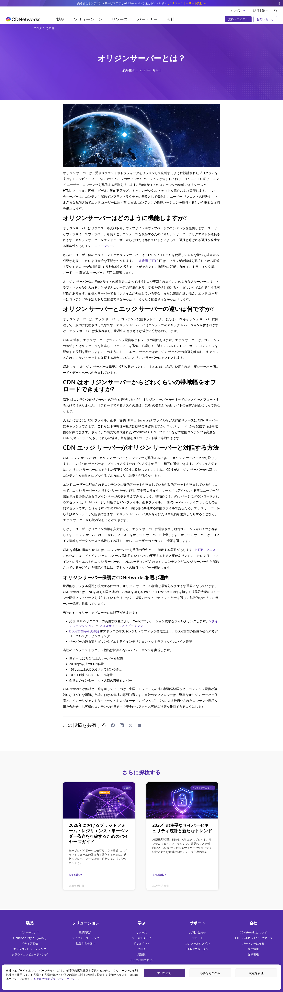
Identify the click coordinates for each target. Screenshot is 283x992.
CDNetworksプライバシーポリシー (56, 979)
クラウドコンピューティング (30, 954)
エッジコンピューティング (29, 949)
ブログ (37, 28)
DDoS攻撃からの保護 (84, 631)
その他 (50, 28)
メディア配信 (29, 943)
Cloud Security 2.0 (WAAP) (29, 938)
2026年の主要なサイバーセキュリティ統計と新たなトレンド (182, 827)
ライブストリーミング (85, 938)
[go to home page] (23, 19)
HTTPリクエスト (207, 550)
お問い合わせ (197, 932)
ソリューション (88, 19)
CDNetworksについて (253, 932)
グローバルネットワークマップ (253, 938)
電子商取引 (86, 932)
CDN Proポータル (198, 949)
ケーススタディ (141, 938)
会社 (171, 19)
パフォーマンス (29, 932)
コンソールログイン (197, 943)
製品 (60, 19)
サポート (197, 938)
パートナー (147, 19)
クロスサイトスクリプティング (121, 626)
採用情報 (253, 949)
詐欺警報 (253, 954)
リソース (120, 19)
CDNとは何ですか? (141, 960)
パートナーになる (253, 943)
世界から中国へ (85, 943)
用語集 (141, 954)
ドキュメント (141, 943)
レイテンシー (103, 246)
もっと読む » (76, 874)
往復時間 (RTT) (145, 261)
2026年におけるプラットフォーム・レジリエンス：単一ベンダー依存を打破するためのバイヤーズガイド (98, 833)
